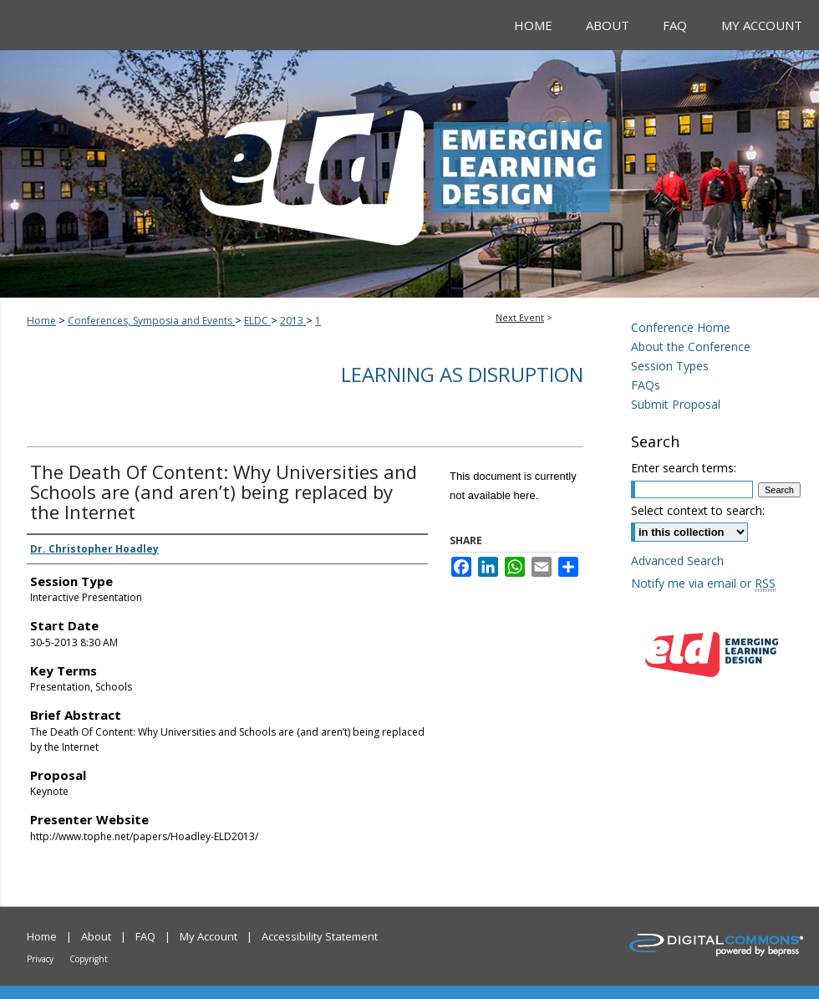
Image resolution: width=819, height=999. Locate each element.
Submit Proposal (675, 404)
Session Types (670, 366)
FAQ (145, 936)
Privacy (40, 959)
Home (41, 320)
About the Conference (690, 346)
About (96, 936)
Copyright (88, 959)
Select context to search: (698, 510)
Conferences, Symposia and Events (151, 320)
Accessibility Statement (320, 936)
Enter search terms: (683, 468)
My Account (208, 936)
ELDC (257, 320)
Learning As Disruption (462, 374)
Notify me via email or (703, 583)
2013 (293, 320)
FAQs (645, 385)
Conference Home (680, 327)
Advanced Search (677, 560)
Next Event (520, 317)
